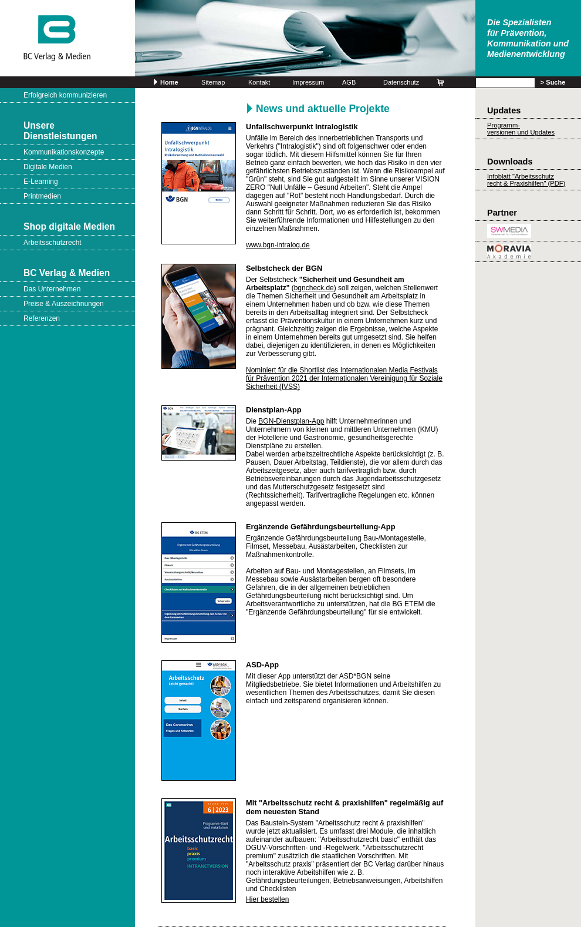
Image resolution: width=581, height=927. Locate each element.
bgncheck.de (314, 288)
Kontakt (259, 82)
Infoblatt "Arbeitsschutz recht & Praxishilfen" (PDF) (526, 180)
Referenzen (41, 318)
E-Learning (40, 181)
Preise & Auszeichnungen (63, 304)
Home (169, 82)
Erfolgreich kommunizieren (65, 95)
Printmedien (42, 196)
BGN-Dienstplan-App (291, 421)
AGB (349, 82)
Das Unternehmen (51, 289)
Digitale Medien (47, 167)
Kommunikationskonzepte (63, 152)
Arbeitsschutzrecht (52, 243)
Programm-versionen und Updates (521, 129)
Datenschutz (401, 82)
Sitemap (213, 82)
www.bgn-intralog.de (278, 245)
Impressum (308, 82)
